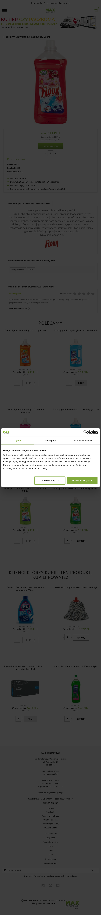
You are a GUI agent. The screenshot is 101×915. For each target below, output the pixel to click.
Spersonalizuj (50, 480)
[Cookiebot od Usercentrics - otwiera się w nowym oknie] (85, 432)
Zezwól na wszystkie (82, 480)
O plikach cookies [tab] (83, 440)
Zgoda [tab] (17, 440)
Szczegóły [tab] (50, 440)
